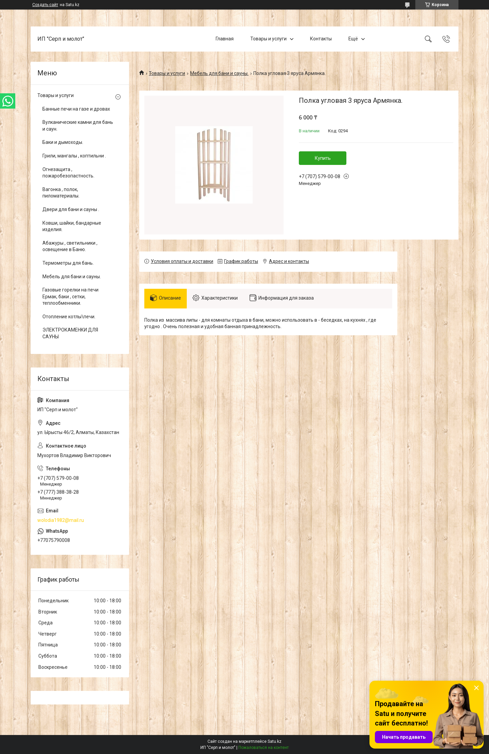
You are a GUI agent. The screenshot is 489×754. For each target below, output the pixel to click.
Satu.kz (275, 741)
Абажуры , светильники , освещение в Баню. (69, 246)
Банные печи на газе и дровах (76, 109)
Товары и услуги (268, 38)
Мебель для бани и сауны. (219, 73)
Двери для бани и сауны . (70, 209)
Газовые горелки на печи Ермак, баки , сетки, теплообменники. (70, 296)
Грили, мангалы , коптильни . (74, 155)
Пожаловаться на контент (263, 747)
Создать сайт (45, 4)
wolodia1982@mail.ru (60, 520)
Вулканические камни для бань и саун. (77, 125)
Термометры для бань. (68, 263)
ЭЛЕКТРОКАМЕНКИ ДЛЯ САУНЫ (70, 333)
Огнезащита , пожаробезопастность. (68, 173)
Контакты (321, 38)
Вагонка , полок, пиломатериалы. (60, 193)
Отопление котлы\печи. (68, 316)
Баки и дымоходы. (62, 142)
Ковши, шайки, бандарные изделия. (71, 226)
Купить (323, 158)
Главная (225, 38)
